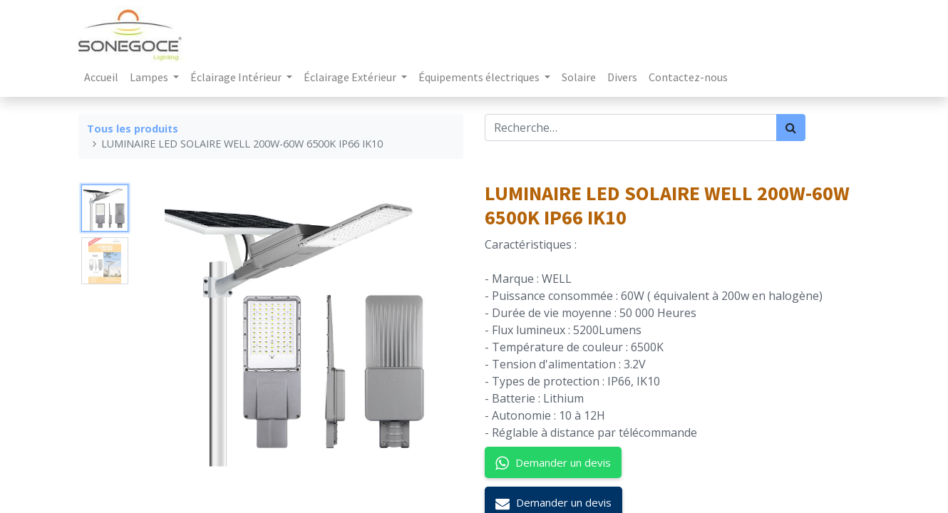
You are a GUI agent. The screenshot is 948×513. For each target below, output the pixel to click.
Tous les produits (132, 128)
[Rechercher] (790, 127)
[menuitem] (101, 77)
